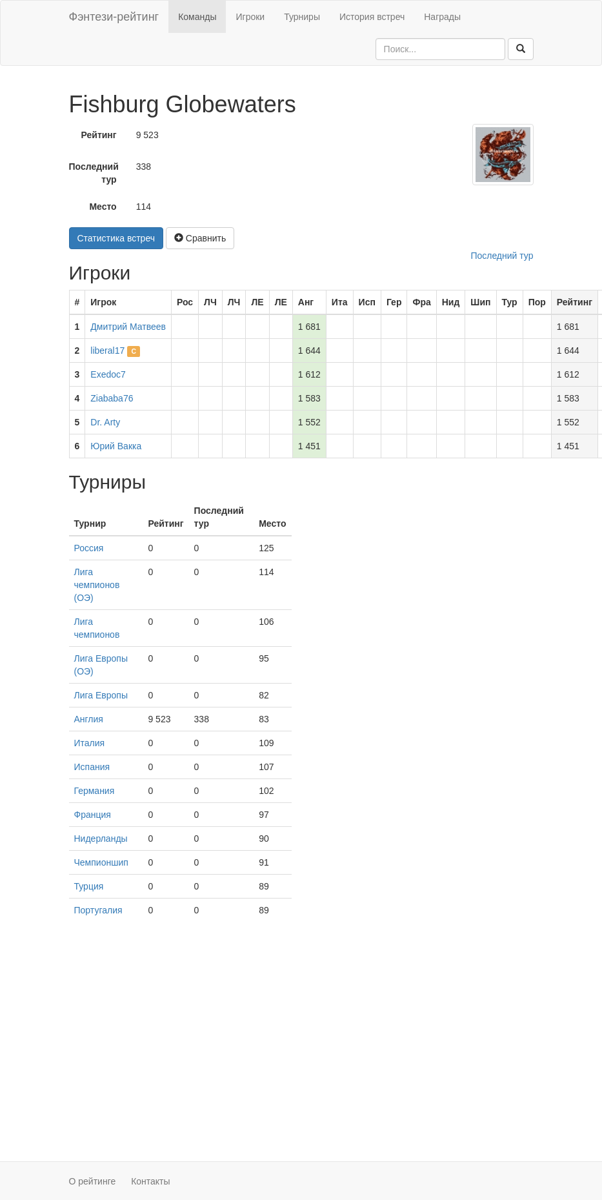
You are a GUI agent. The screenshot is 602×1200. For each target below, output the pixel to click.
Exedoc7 (107, 374)
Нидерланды (101, 838)
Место (102, 206)
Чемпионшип (101, 862)
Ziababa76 (111, 398)
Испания (92, 767)
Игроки (250, 17)
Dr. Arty (105, 422)
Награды (442, 17)
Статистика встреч (116, 238)
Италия (89, 743)
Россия (89, 548)
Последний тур (94, 173)
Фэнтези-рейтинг (114, 16)
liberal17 (107, 350)
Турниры (302, 17)
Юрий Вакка (115, 446)
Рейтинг (99, 135)
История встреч (372, 17)
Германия (94, 791)
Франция (92, 814)
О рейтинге (92, 1181)
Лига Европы (101, 695)
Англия (88, 719)
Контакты (150, 1181)
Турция (89, 886)
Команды (197, 17)
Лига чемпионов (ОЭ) (97, 585)
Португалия (98, 910)
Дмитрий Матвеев (128, 326)
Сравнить (200, 238)
